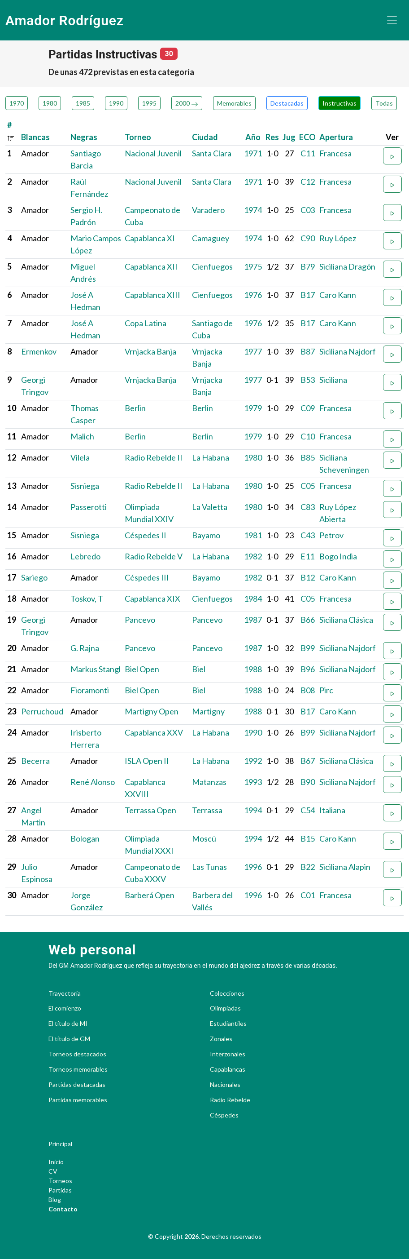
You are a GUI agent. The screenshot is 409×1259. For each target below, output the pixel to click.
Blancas (35, 137)
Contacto (63, 1209)
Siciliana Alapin (344, 867)
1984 (253, 598)
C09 (307, 408)
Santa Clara (211, 153)
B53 (307, 380)
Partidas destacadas (76, 1085)
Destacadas (287, 103)
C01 (307, 895)
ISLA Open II (147, 761)
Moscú (204, 838)
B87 (307, 351)
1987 (253, 620)
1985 (83, 103)
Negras (83, 137)
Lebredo (85, 556)
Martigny (208, 711)
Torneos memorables (78, 1069)
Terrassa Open (150, 810)
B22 (307, 867)
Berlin (135, 408)
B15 (307, 838)
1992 (253, 761)
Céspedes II (145, 535)
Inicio (56, 1162)
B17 (307, 295)
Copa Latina (145, 323)
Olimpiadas (225, 1008)
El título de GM (69, 1039)
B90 (307, 782)
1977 (253, 351)
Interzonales (227, 1054)
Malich (82, 436)
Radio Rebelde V (154, 556)
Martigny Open (151, 711)
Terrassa (207, 810)
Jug (289, 137)
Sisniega (84, 486)
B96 (307, 669)
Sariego (34, 577)
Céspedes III (147, 577)
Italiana (332, 810)
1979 (253, 408)
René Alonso (92, 782)
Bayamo (206, 535)
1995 (149, 103)
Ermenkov (39, 351)
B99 (307, 648)
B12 (307, 577)
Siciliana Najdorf (347, 351)
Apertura (336, 137)
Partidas (60, 1190)
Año (253, 137)
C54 (307, 810)
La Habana (210, 457)
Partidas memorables (77, 1100)
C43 (307, 535)
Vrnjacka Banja (150, 351)
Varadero (208, 210)
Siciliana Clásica (346, 620)
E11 (307, 556)
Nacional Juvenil (153, 153)
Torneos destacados (77, 1054)
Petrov (331, 535)
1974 (253, 210)
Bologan (85, 838)
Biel (198, 669)
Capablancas (227, 1069)
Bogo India (338, 556)
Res (272, 137)
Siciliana (333, 380)
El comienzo (64, 1008)
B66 (307, 620)
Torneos (60, 1180)
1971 (253, 153)
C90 (307, 238)
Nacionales (225, 1085)
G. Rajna (84, 648)
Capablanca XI (150, 238)
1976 (253, 295)
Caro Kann (337, 295)
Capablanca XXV (154, 732)
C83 (307, 507)
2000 (186, 103)
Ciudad (205, 137)
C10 (307, 436)
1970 (16, 103)
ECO (307, 137)
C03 (307, 210)
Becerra (35, 761)
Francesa (335, 153)
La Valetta (209, 507)
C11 (307, 153)
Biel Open (142, 669)
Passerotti (88, 507)
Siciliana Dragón (347, 266)
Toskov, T (86, 598)
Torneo (138, 137)
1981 (253, 535)
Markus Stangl (95, 669)
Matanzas (209, 782)
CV (52, 1171)
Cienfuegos (212, 266)
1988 (253, 669)
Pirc (326, 690)
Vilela (80, 457)
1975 (253, 266)
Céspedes (224, 1115)
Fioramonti (89, 690)
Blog (54, 1199)
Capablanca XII (151, 266)
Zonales (221, 1039)
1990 (116, 103)
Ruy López (337, 238)
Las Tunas (209, 867)
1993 (253, 782)
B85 (307, 457)
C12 (307, 181)
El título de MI (67, 1023)
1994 (253, 810)
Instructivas (339, 103)
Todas (384, 103)
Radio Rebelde (230, 1100)
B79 (307, 266)
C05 (307, 486)
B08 (307, 690)
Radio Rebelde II (154, 457)
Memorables (234, 103)
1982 (253, 556)
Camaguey (210, 238)
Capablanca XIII (152, 295)
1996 (253, 867)
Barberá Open (149, 895)
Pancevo (140, 620)
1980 (50, 103)
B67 (307, 761)
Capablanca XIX (152, 598)
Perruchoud (42, 711)
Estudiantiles (228, 1023)
